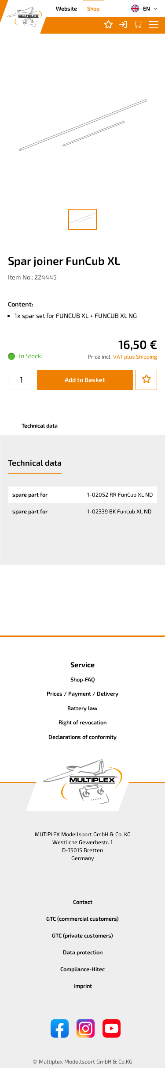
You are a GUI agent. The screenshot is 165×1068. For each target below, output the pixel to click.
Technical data (40, 425)
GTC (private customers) (82, 935)
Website (66, 8)
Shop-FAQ (82, 679)
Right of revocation (82, 722)
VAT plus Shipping (135, 356)
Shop (93, 8)
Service (82, 664)
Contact (82, 901)
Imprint (82, 985)
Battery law (82, 708)
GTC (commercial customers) (82, 918)
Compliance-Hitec (82, 968)
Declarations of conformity (82, 736)
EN (140, 8)
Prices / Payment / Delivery (82, 693)
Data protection (83, 952)
